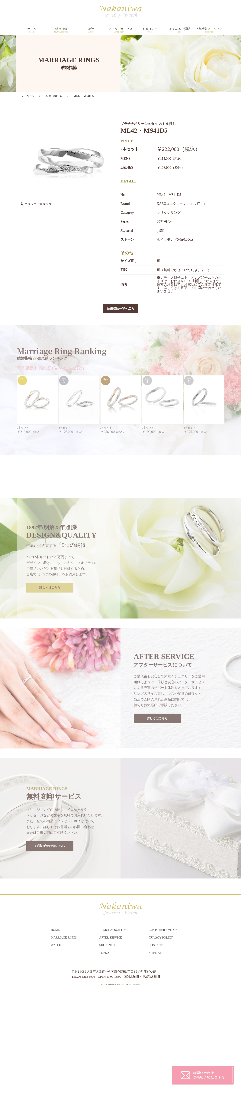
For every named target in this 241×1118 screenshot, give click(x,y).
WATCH (56, 1069)
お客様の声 (150, 30)
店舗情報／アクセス (209, 30)
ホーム (32, 30)
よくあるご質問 (179, 30)
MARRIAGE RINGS (64, 1061)
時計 (91, 30)
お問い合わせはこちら (50, 958)
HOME (55, 1054)
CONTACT (156, 1069)
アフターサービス (120, 30)
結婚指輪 (61, 30)
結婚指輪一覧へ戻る (120, 309)
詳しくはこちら (50, 700)
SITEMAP (155, 1076)
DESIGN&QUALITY (112, 1054)
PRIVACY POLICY (161, 1061)
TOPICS (104, 1076)
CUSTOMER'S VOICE (163, 1054)
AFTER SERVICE (110, 1061)
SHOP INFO (107, 1069)
